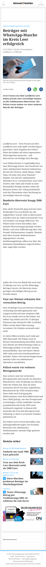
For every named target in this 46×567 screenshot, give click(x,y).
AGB (12, 556)
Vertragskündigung (29, 559)
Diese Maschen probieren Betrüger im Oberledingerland (15, 481)
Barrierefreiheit (14, 559)
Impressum (30, 556)
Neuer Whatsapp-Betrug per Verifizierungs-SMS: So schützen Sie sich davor (16, 496)
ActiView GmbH (34, 563)
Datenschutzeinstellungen (23, 561)
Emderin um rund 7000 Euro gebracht (16, 453)
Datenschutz (20, 556)
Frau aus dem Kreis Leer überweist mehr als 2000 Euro (14, 465)
